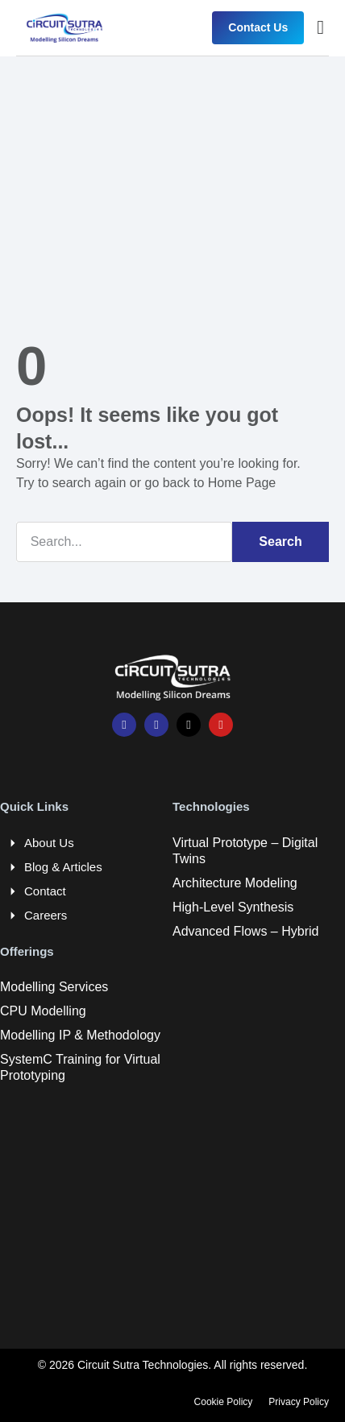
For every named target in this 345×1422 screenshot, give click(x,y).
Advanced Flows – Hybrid (245, 931)
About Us (49, 842)
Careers (45, 915)
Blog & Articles (63, 867)
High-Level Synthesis (232, 907)
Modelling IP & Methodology (80, 1035)
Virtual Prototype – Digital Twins (245, 851)
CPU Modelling (43, 1011)
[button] (320, 27)
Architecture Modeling (234, 883)
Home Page (242, 483)
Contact (45, 891)
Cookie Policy (223, 1402)
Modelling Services (54, 987)
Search (280, 541)
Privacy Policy (298, 1402)
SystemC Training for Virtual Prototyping (80, 1067)
